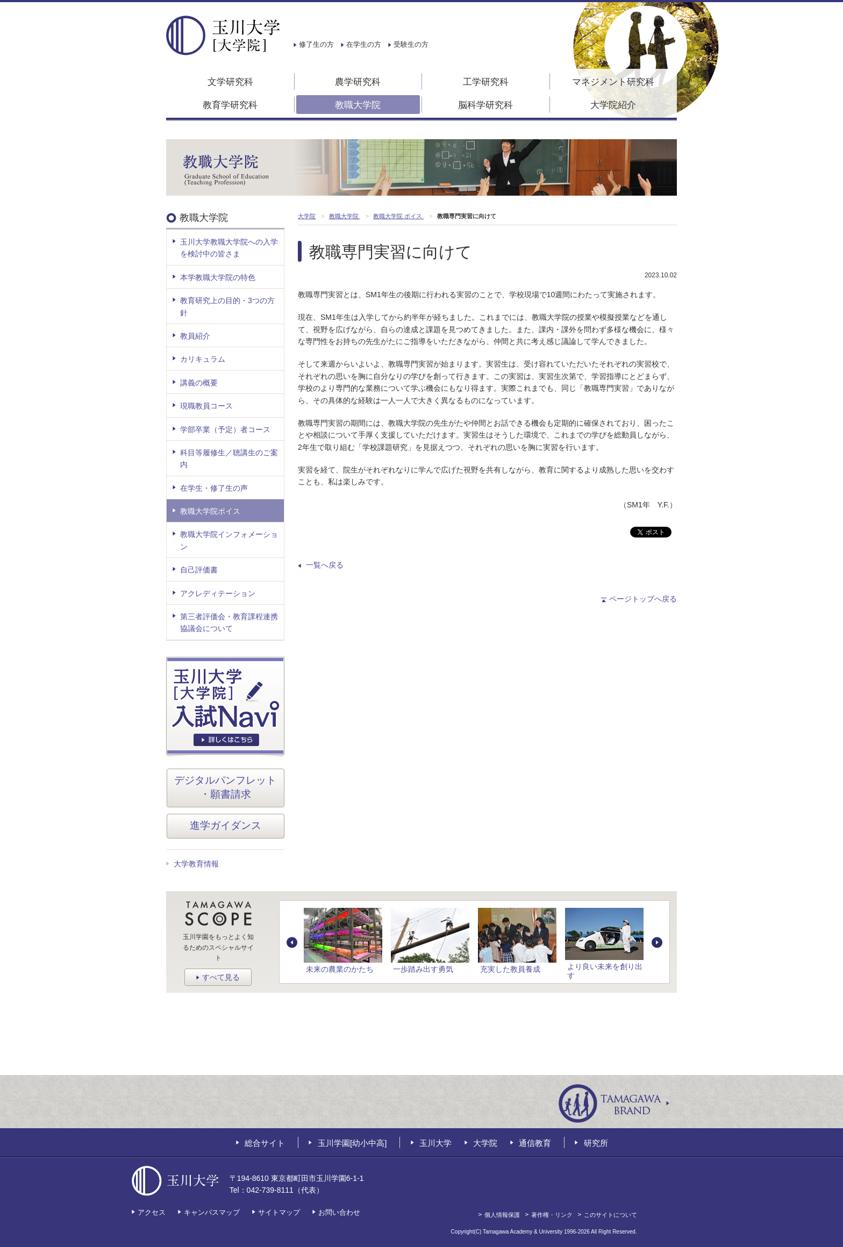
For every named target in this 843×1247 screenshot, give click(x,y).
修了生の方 (316, 44)
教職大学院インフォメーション (229, 540)
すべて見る (221, 977)
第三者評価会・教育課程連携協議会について (229, 622)
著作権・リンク (552, 1215)
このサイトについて (610, 1215)
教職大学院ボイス (210, 511)
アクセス (152, 1212)
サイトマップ (279, 1212)
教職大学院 (358, 105)
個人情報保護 (502, 1215)
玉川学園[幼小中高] (352, 1142)
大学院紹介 (613, 105)
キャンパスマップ (212, 1212)
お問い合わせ (339, 1212)
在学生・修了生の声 (214, 488)
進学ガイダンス (225, 825)
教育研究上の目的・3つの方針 (227, 306)
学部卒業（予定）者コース (225, 429)
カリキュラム (202, 359)
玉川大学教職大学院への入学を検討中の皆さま (229, 248)
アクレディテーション (217, 593)
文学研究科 (230, 82)
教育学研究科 (230, 105)
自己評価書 (199, 569)
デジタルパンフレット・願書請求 (225, 787)
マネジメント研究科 (613, 82)
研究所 (596, 1142)
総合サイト (265, 1142)
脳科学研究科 (485, 105)
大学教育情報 (196, 863)
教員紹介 (195, 336)
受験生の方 (411, 44)
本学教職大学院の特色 (217, 277)
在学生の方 (363, 44)
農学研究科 (358, 82)
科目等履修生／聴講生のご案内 (229, 458)
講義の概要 (199, 382)
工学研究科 (486, 82)
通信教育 (535, 1142)
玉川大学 (435, 1142)
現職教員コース (206, 406)
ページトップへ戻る (643, 598)
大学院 (485, 1142)
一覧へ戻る (325, 565)
